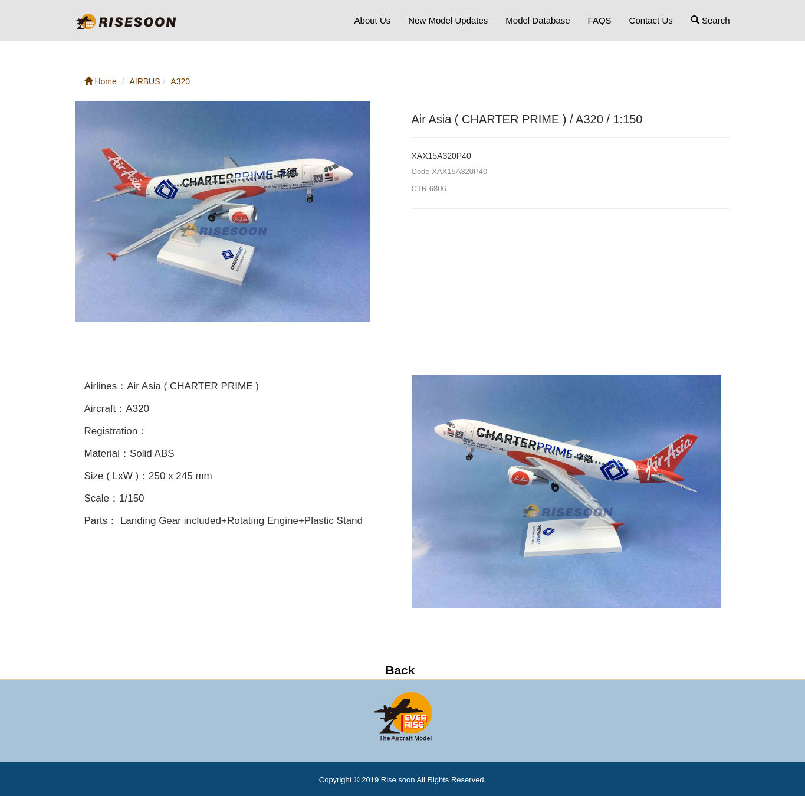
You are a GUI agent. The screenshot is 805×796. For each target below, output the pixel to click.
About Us (372, 20)
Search (710, 20)
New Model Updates (448, 20)
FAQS (600, 20)
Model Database (537, 20)
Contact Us (651, 20)
